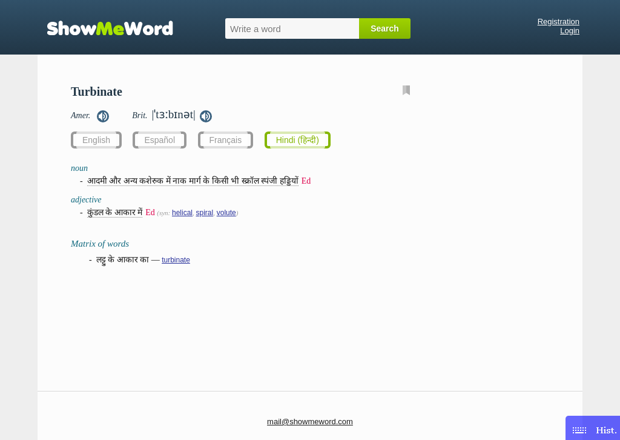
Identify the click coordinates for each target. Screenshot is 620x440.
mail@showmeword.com (310, 421)
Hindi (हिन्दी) (297, 140)
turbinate (176, 260)
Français (225, 140)
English (96, 140)
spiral (205, 212)
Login (569, 30)
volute (226, 212)
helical (182, 212)
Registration (558, 21)
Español (159, 140)
